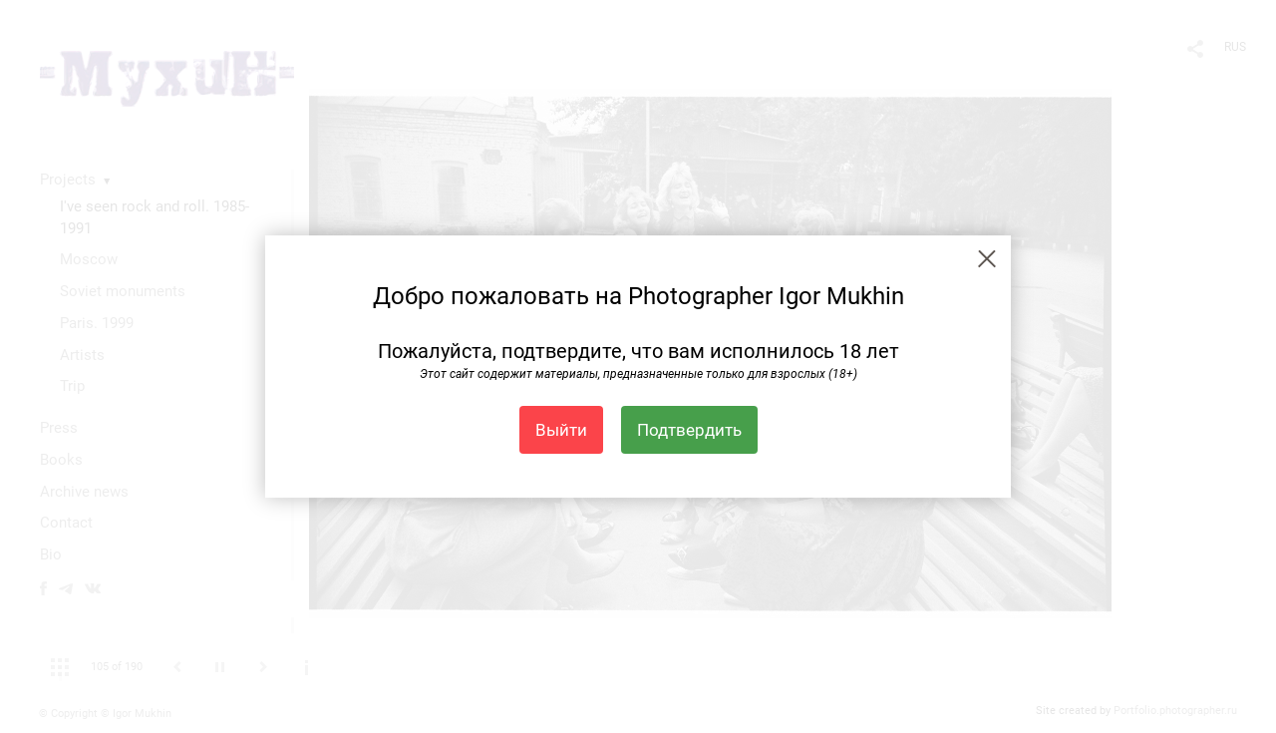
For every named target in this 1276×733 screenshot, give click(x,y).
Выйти (561, 430)
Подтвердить (689, 430)
